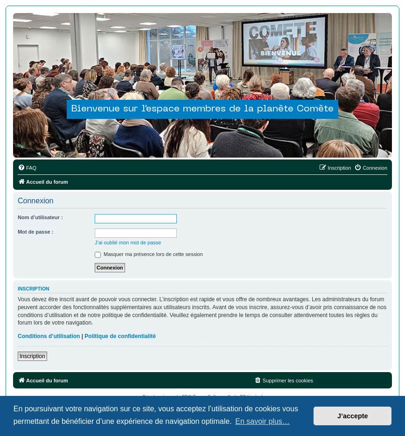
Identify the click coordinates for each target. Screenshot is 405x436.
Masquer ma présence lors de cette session (149, 254)
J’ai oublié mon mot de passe (128, 242)
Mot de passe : (35, 232)
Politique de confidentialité (120, 336)
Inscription (32, 356)
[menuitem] (27, 167)
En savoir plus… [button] (262, 421)
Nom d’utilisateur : (40, 217)
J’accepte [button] (352, 416)
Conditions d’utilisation (49, 336)
